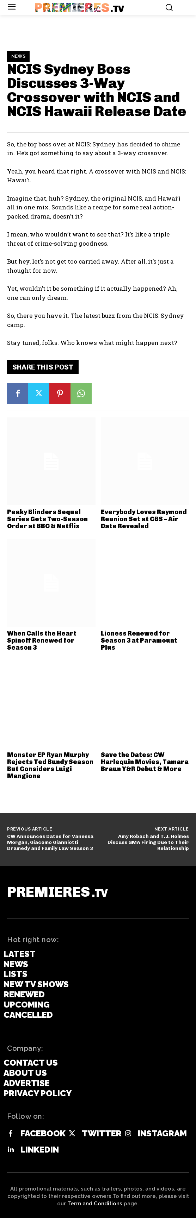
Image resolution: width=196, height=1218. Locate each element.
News (18, 56)
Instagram (162, 1133)
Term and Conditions (94, 1203)
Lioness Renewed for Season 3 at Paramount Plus (139, 640)
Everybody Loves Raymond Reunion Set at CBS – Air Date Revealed (144, 519)
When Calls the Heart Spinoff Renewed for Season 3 (41, 640)
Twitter (102, 1133)
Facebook (43, 1133)
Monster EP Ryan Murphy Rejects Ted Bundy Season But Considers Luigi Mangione (50, 765)
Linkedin (39, 1150)
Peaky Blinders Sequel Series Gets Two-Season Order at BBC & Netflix (47, 519)
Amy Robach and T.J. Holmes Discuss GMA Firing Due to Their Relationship (148, 842)
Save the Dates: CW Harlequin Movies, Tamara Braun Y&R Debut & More (145, 762)
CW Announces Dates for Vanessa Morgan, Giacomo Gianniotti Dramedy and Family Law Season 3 (50, 842)
